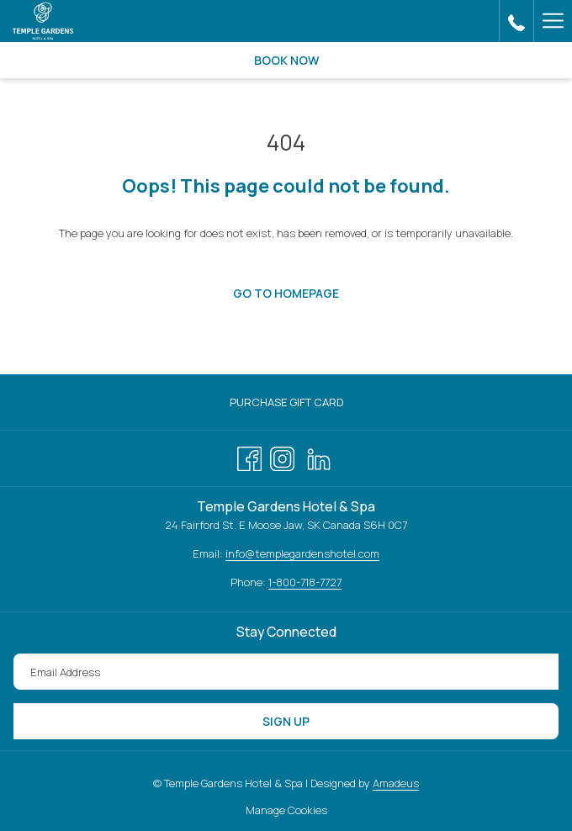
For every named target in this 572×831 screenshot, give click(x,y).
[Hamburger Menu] (552, 21)
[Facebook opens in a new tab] (249, 456)
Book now (286, 60)
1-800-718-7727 (305, 582)
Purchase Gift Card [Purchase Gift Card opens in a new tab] (304, 403)
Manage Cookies (286, 810)
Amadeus (396, 783)
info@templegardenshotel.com (302, 553)
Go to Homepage (286, 293)
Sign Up (286, 721)
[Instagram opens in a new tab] (282, 456)
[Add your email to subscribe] (286, 672)
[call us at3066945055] (516, 20)
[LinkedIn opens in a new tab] (319, 456)
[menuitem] (286, 402)
